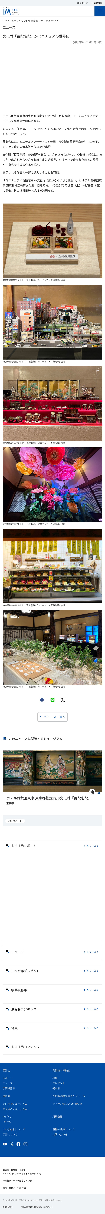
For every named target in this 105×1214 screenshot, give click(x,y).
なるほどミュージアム (15, 1108)
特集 (54, 1078)
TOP (5, 20)
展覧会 (6, 1070)
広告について (10, 1134)
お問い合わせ (59, 1134)
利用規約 (7, 1206)
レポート (7, 1078)
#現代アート (15, 821)
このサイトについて (14, 1129)
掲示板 (56, 1088)
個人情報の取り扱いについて (37, 1206)
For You (7, 1121)
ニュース (14, 20)
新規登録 (57, 1116)
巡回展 (6, 1096)
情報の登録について (63, 1129)
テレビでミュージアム (15, 1103)
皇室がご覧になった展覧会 (67, 1103)
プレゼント (58, 1083)
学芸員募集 (9, 1088)
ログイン (7, 1116)
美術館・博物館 (61, 1070)
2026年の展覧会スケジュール (68, 1096)
